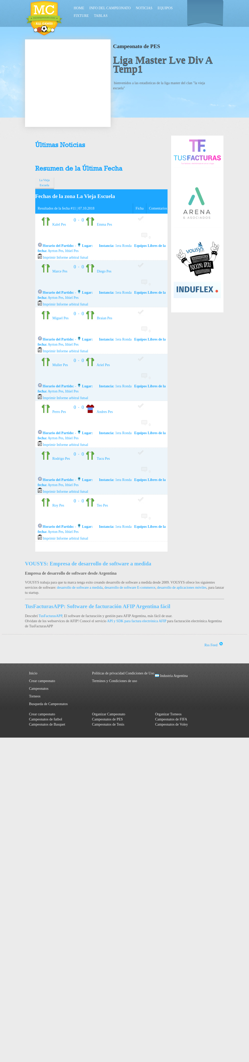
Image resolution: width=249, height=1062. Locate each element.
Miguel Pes (55, 318)
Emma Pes (99, 224)
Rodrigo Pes (56, 459)
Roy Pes (53, 505)
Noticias (144, 8)
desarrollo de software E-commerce (129, 587)
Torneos (35, 696)
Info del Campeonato (110, 8)
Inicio (33, 673)
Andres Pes (99, 412)
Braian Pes (99, 318)
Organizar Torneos (168, 714)
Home (79, 8)
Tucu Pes (98, 459)
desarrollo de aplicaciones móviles (181, 587)
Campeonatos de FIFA (171, 719)
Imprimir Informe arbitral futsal (63, 257)
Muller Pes (55, 365)
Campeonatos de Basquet (47, 724)
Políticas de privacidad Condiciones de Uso (123, 673)
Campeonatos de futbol (45, 719)
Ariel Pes (98, 365)
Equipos (165, 8)
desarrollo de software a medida (80, 587)
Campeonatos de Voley (171, 724)
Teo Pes (97, 505)
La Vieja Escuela (44, 182)
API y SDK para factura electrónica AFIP (136, 621)
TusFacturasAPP (50, 616)
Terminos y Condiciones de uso (114, 681)
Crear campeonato (42, 681)
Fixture (81, 16)
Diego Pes (99, 271)
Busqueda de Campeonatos (48, 704)
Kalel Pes (54, 224)
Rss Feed (214, 645)
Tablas (101, 16)
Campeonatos (39, 689)
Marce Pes (54, 271)
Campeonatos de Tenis (108, 724)
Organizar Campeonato (108, 714)
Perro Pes (54, 412)
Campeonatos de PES (107, 719)
